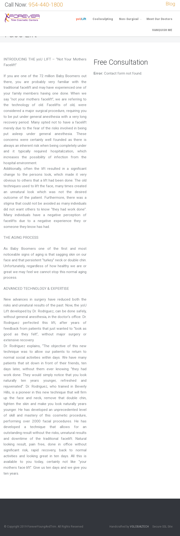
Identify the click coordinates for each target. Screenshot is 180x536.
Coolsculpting (103, 19)
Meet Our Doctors (159, 19)
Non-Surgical (129, 19)
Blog (170, 4)
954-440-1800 (46, 4)
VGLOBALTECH (139, 526)
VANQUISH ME (162, 30)
